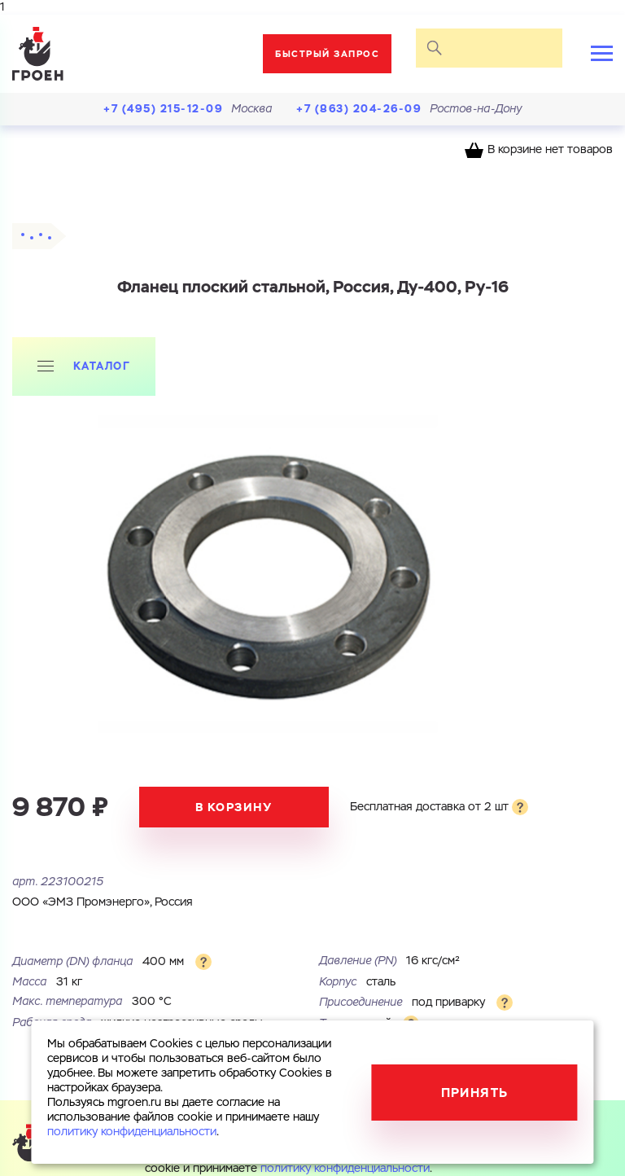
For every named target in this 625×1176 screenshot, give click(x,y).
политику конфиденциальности (345, 1168)
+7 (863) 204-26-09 (359, 109)
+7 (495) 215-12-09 (163, 109)
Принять (475, 1092)
